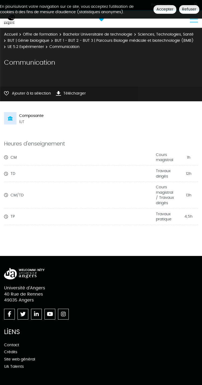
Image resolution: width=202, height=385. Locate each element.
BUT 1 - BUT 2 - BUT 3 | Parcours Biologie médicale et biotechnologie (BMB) (124, 40)
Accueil (11, 34)
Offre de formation (40, 34)
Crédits (10, 352)
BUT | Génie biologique (28, 40)
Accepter (164, 9)
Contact (11, 345)
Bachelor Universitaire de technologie (97, 34)
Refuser (189, 9)
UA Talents (14, 366)
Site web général (19, 359)
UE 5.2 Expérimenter (26, 47)
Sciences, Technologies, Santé (166, 34)
